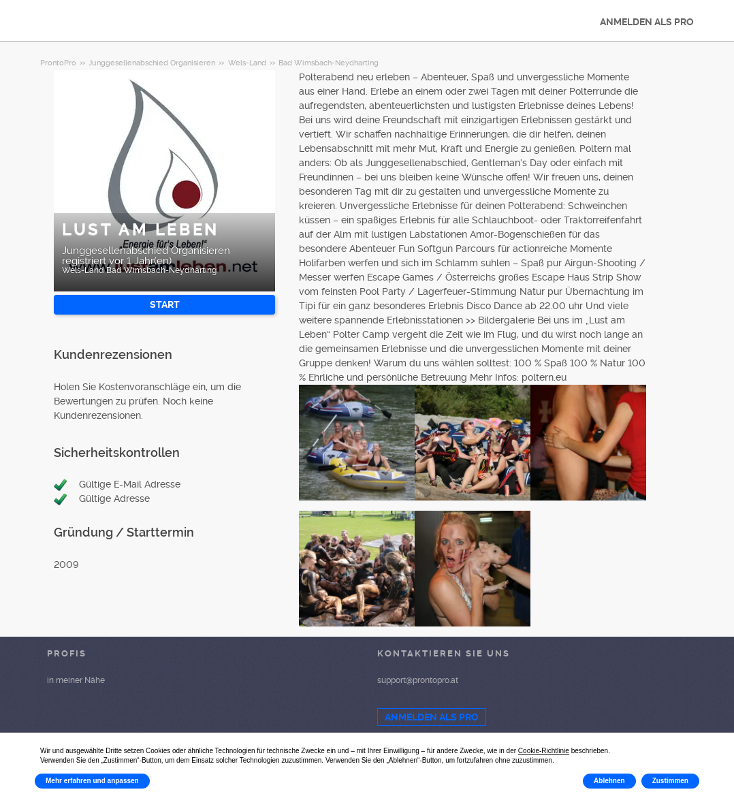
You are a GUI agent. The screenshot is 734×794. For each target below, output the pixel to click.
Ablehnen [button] (609, 780)
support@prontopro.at (417, 680)
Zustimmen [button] (670, 780)
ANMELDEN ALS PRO (647, 21)
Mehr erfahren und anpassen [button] (92, 780)
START (165, 304)
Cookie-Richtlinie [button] (543, 751)
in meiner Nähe (76, 680)
